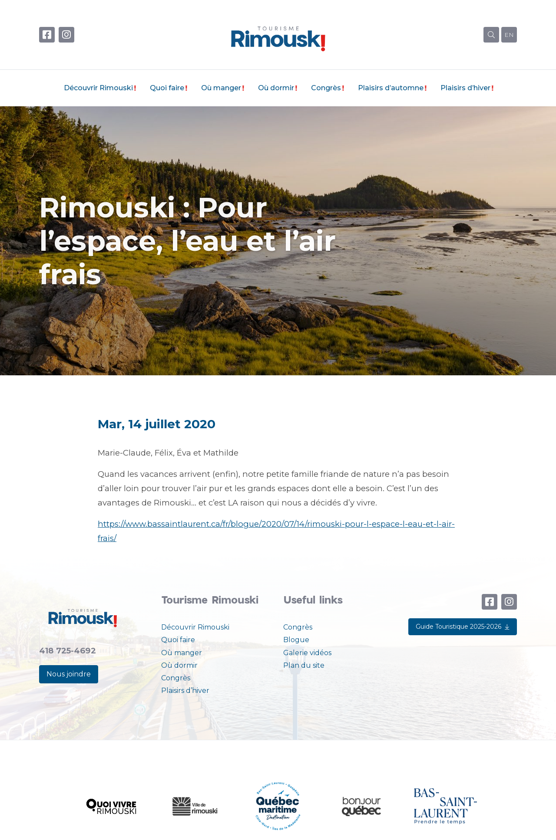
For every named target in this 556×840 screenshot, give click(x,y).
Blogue (296, 640)
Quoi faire (167, 88)
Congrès (326, 88)
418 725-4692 (67, 651)
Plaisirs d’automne (391, 88)
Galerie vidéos (307, 653)
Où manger (221, 88)
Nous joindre (68, 674)
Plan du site (303, 665)
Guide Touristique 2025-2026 (463, 626)
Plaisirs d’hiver (465, 88)
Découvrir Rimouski (98, 88)
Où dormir (276, 88)
